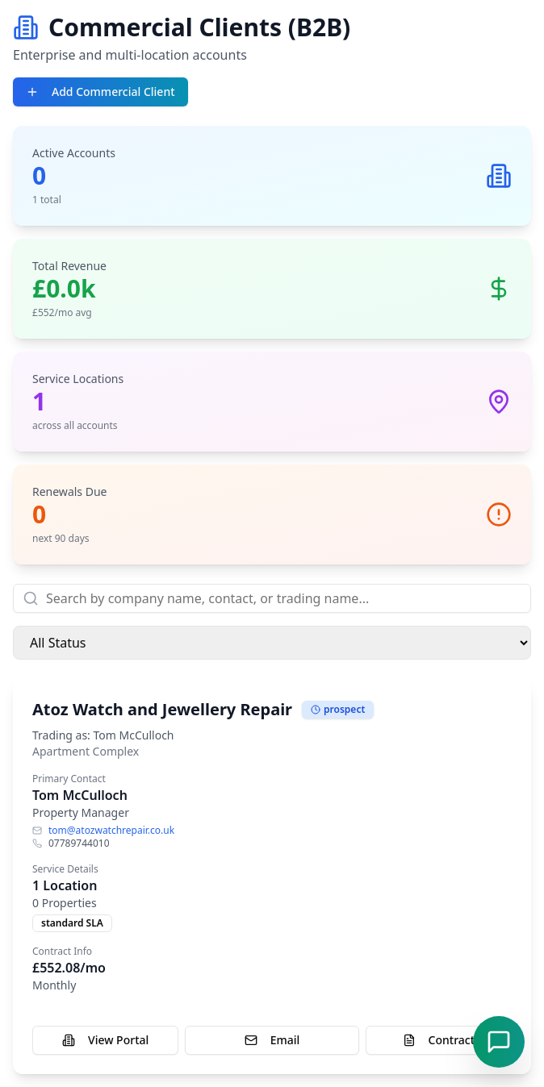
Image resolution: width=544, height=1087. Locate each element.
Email (272, 1039)
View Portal (105, 1039)
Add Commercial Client (100, 91)
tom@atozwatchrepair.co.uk (111, 830)
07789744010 (79, 843)
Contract (439, 1039)
